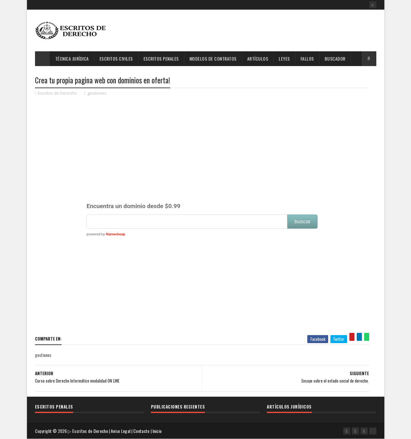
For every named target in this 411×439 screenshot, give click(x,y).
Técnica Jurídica (72, 58)
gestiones (97, 93)
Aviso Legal (120, 430)
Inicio (157, 430)
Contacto (141, 430)
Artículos (257, 58)
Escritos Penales (161, 58)
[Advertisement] (259, 30)
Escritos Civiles (116, 58)
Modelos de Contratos (213, 58)
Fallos (307, 58)
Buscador (335, 58)
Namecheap (115, 234)
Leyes (284, 58)
